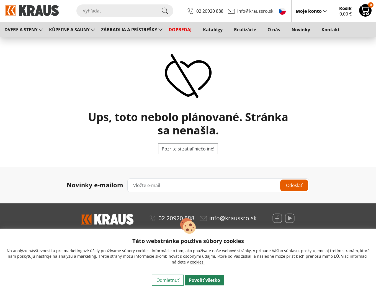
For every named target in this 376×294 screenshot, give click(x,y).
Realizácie (245, 30)
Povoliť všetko (204, 280)
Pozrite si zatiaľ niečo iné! (188, 149)
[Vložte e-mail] (218, 185)
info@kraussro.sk (255, 11)
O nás (273, 30)
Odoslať (294, 185)
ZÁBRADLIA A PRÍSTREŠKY (129, 30)
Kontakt (330, 30)
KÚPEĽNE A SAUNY (69, 30)
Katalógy (213, 30)
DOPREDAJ (180, 30)
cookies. (197, 262)
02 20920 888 (209, 11)
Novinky (301, 30)
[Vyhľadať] (124, 10)
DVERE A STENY (21, 30)
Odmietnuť (167, 280)
